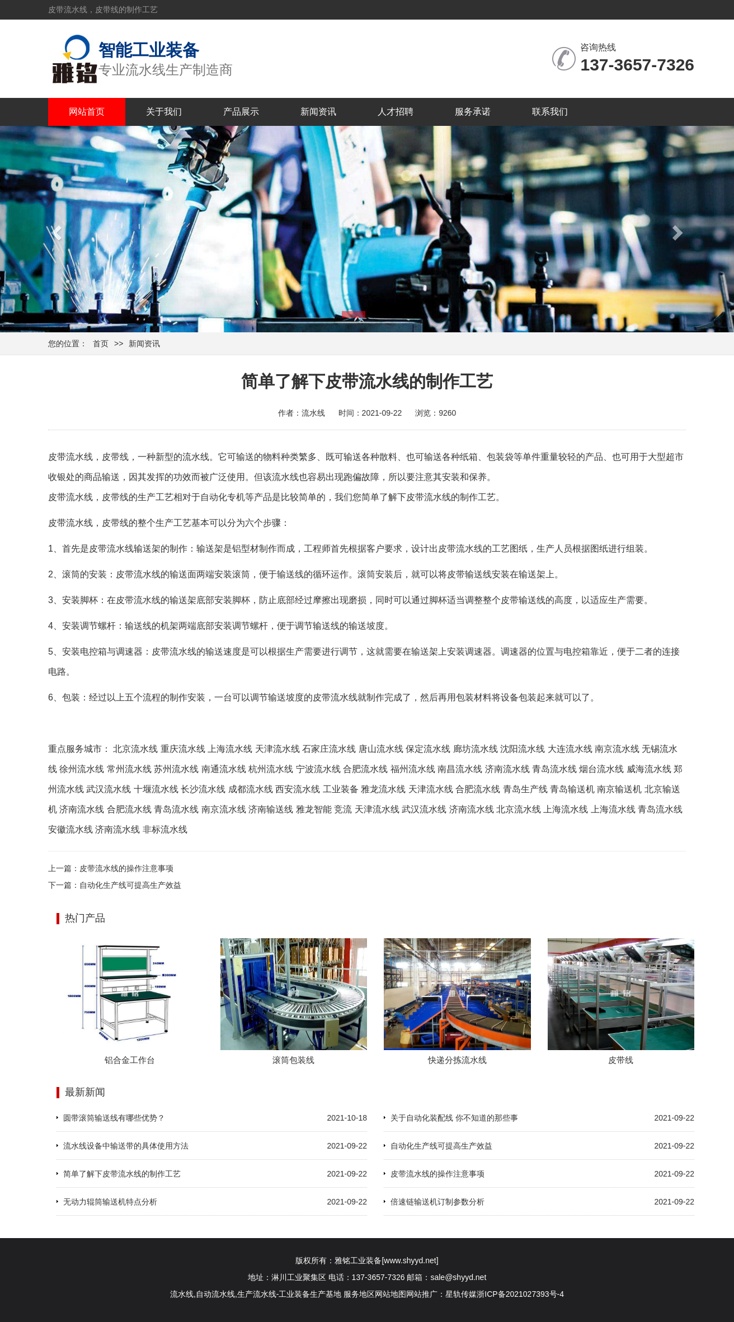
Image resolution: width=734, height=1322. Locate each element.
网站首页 (87, 111)
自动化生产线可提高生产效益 (130, 885)
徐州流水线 (81, 769)
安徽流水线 (70, 829)
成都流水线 (250, 789)
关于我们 (164, 111)
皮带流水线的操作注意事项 (126, 868)
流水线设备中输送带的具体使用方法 (126, 1145)
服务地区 (359, 1294)
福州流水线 (412, 769)
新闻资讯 (318, 111)
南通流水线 (223, 769)
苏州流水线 (176, 769)
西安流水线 (297, 789)
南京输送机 (619, 789)
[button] (55, 229)
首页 (101, 343)
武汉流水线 (108, 789)
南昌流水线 (459, 769)
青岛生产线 (525, 789)
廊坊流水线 (475, 749)
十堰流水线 (156, 789)
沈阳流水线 (522, 749)
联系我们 (550, 111)
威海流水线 (649, 769)
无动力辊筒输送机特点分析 (110, 1201)
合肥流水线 (365, 769)
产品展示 (241, 111)
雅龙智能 (314, 809)
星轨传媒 (461, 1294)
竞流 (343, 809)
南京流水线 (617, 749)
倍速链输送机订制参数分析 (437, 1201)
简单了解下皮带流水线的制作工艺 (122, 1173)
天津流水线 (277, 749)
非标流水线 (165, 829)
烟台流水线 (601, 769)
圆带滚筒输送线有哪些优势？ (114, 1117)
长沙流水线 (203, 789)
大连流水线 (570, 749)
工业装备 (341, 789)
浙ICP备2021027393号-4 (520, 1294)
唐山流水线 (381, 749)
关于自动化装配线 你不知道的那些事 (454, 1117)
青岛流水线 (554, 769)
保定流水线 (428, 749)
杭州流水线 (270, 769)
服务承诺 (473, 111)
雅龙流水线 (383, 789)
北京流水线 (135, 749)
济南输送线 (270, 809)
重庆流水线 (183, 749)
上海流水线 (230, 749)
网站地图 (390, 1294)
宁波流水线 (318, 769)
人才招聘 (395, 111)
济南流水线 (507, 769)
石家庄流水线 (329, 749)
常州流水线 (129, 769)
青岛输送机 (572, 789)
